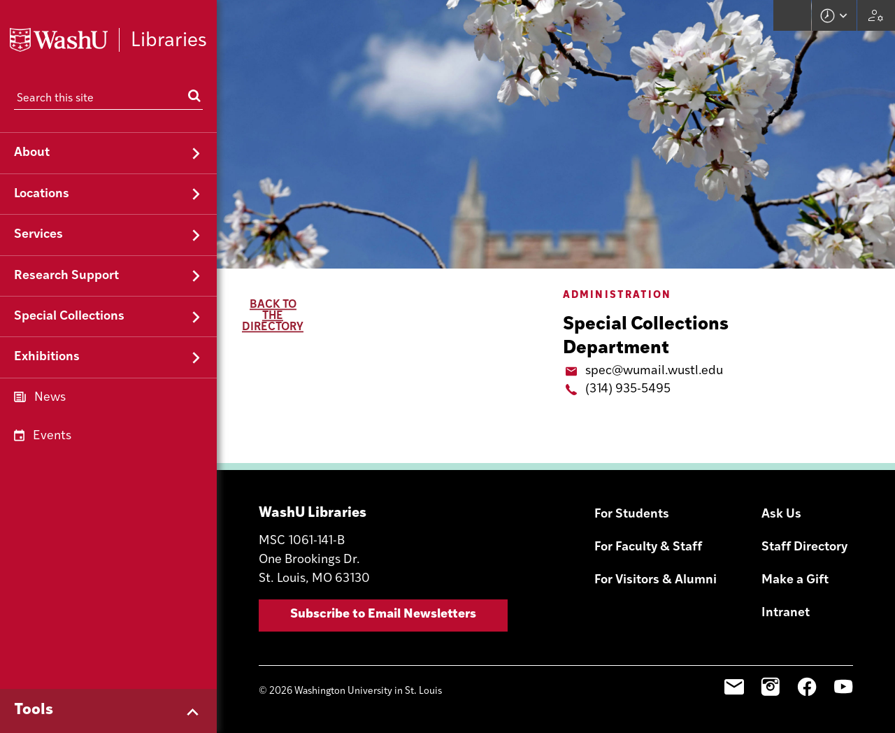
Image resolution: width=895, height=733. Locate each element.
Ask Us (781, 514)
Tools (33, 710)
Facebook (807, 687)
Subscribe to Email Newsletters (383, 614)
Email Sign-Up (734, 687)
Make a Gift (795, 580)
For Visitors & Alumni (655, 580)
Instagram (770, 687)
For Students (631, 514)
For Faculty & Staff (648, 547)
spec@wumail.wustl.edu (654, 371)
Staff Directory (804, 547)
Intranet (785, 613)
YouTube (843, 687)
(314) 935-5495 (628, 389)
